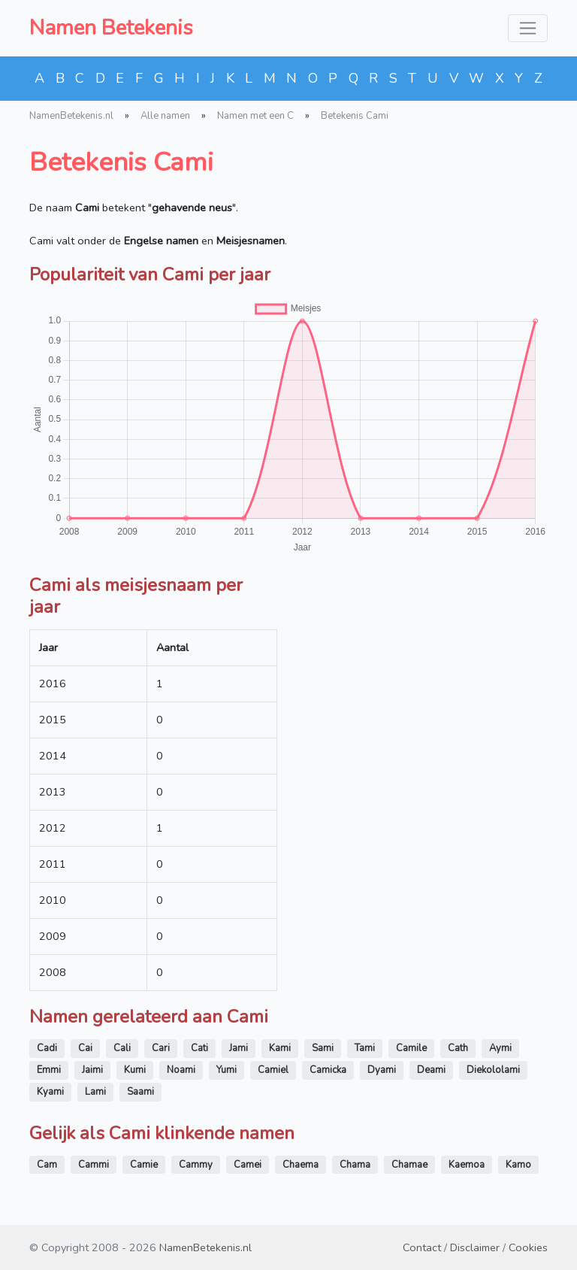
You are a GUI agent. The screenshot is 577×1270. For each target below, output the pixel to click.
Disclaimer (475, 1247)
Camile (411, 1048)
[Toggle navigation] (528, 28)
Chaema (300, 1164)
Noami (181, 1070)
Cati (199, 1048)
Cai (85, 1048)
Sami (323, 1048)
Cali (122, 1048)
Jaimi (92, 1070)
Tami (365, 1048)
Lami (95, 1092)
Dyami (381, 1070)
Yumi (226, 1070)
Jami (238, 1048)
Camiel (273, 1070)
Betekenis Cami (354, 116)
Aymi (500, 1048)
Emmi (49, 1070)
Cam (47, 1164)
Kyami (50, 1092)
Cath (458, 1048)
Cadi (47, 1048)
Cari (161, 1048)
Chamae (409, 1164)
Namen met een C (255, 116)
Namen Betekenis (111, 28)
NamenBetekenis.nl (71, 116)
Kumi (135, 1070)
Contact (422, 1247)
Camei (247, 1164)
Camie (144, 1164)
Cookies (528, 1247)
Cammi (93, 1164)
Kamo (518, 1164)
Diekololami (493, 1070)
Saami (140, 1092)
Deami (431, 1070)
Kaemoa (467, 1164)
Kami (280, 1048)
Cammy (196, 1164)
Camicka (328, 1070)
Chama (355, 1164)
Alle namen (165, 116)
